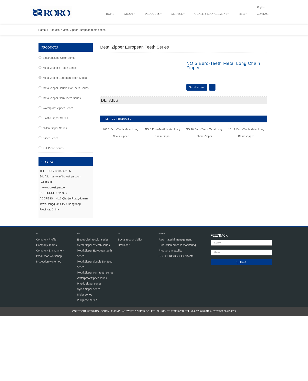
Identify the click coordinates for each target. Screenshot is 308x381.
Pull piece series (53, 213)
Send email (197, 152)
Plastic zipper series (55, 183)
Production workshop (49, 320)
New (243, 13)
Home (110, 13)
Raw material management (175, 304)
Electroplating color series (59, 122)
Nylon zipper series (55, 193)
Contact (263, 13)
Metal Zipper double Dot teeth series (66, 152)
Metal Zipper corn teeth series (62, 163)
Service (178, 13)
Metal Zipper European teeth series (85, 94)
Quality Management (211, 13)
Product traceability (170, 315)
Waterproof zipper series (58, 173)
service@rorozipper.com (66, 241)
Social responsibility (130, 304)
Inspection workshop (48, 326)
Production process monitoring (177, 309)
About (129, 13)
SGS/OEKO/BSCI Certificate (176, 320)
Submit (241, 327)
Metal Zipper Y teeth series (60, 132)
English (264, 7)
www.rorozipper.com (54, 252)
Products (153, 13)
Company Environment (50, 315)
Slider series (50, 203)
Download (124, 309)
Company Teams (46, 309)
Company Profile (46, 304)
